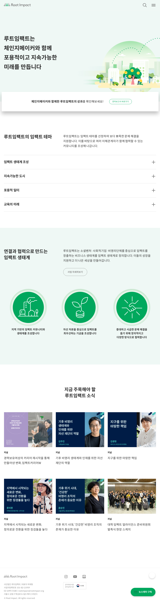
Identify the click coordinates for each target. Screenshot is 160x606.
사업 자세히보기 (75, 272)
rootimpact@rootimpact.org (31, 591)
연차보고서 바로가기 (120, 101)
